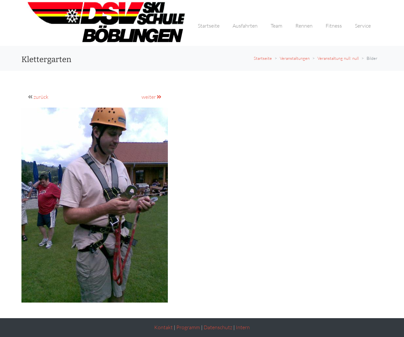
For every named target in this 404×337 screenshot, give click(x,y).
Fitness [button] (334, 25)
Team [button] (276, 25)
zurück (41, 97)
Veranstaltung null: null (338, 58)
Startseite (263, 58)
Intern (243, 327)
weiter (151, 97)
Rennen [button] (304, 25)
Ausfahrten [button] (245, 25)
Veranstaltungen (295, 58)
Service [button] (363, 25)
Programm (188, 327)
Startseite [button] (209, 25)
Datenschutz (218, 327)
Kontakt (163, 327)
